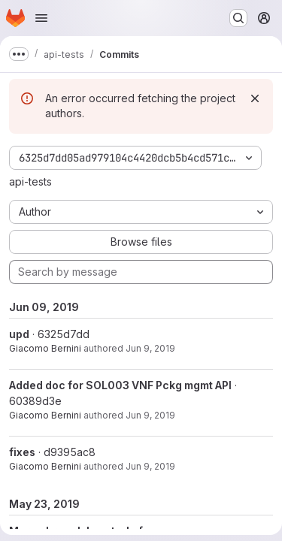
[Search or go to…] (238, 18)
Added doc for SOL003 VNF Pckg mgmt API (120, 385)
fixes (22, 452)
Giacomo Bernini (45, 348)
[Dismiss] (255, 98)
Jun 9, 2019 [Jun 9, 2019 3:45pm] (150, 348)
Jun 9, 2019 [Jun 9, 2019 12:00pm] (150, 415)
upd (19, 334)
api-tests (30, 181)
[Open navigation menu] (41, 18)
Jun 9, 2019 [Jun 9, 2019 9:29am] (150, 466)
